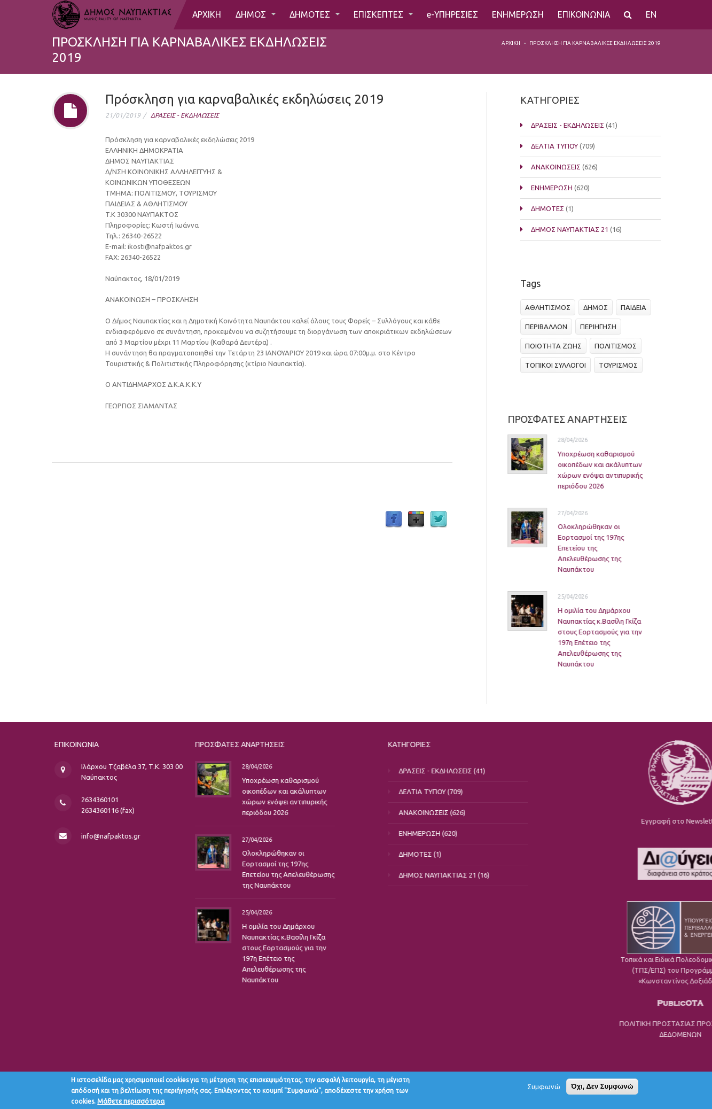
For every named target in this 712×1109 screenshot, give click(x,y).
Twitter (438, 519)
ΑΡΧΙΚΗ (205, 14)
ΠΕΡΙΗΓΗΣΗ (600, 326)
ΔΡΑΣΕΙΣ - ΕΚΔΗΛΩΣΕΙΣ (185, 115)
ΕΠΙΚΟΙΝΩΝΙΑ (584, 14)
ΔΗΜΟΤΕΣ (309, 14)
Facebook (393, 519)
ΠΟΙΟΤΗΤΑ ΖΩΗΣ (555, 346)
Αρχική (511, 43)
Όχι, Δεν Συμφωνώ (602, 1087)
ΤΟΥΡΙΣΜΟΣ (620, 365)
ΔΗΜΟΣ (250, 14)
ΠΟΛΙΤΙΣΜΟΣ (618, 346)
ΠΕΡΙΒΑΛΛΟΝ (548, 326)
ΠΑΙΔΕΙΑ (635, 307)
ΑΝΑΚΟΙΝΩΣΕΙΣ (553, 166)
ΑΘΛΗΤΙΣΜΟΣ (550, 307)
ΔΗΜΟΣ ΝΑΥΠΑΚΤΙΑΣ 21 (567, 229)
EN (651, 14)
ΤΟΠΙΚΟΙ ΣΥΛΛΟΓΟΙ (557, 365)
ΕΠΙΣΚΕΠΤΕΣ (379, 14)
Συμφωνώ (543, 1087)
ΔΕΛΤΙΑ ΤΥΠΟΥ (552, 146)
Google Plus (416, 519)
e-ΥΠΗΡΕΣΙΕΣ (452, 14)
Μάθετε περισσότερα (131, 1102)
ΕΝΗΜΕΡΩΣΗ (518, 14)
